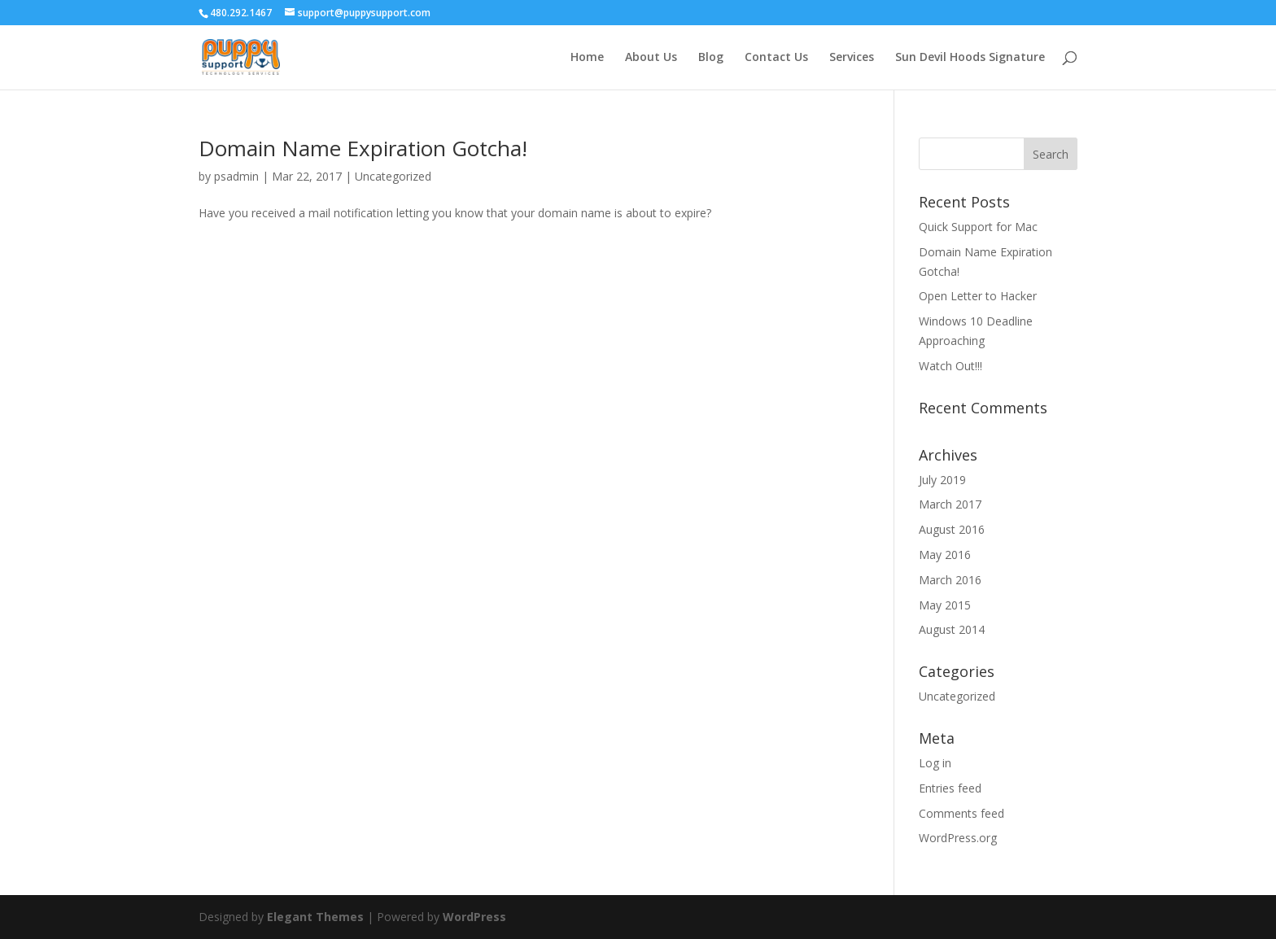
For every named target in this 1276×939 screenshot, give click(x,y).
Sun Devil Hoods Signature (970, 57)
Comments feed (961, 813)
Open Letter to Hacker (978, 296)
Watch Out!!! (950, 365)
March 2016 (950, 579)
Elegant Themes (315, 916)
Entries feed (950, 788)
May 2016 (945, 554)
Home (587, 57)
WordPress (474, 916)
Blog (710, 57)
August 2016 (952, 529)
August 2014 (952, 629)
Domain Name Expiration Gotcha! (363, 148)
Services (851, 57)
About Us (651, 57)
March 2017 (950, 504)
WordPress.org (958, 837)
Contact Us (776, 57)
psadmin (236, 176)
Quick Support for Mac (978, 226)
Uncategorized (393, 176)
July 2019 (942, 479)
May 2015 (945, 605)
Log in (935, 763)
